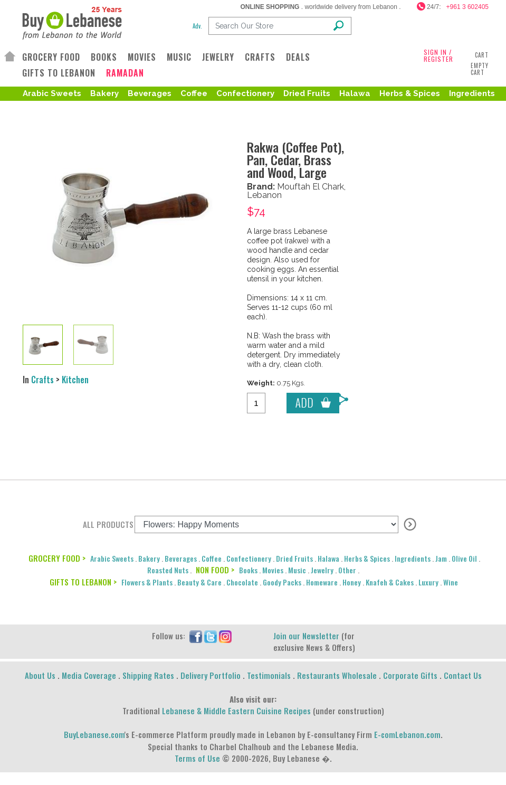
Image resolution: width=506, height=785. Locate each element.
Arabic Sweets (52, 93)
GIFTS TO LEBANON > (83, 582)
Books (248, 569)
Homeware (322, 582)
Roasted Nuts (95, 110)
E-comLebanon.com (407, 734)
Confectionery (245, 93)
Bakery (104, 93)
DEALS (298, 57)
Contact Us (463, 675)
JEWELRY (218, 57)
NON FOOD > (215, 569)
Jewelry (322, 569)
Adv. (197, 26)
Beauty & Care (199, 582)
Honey (351, 582)
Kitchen (75, 379)
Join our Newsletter (306, 635)
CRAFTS (260, 57)
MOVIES (142, 57)
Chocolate (242, 582)
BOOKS (104, 57)
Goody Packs (282, 582)
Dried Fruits (306, 93)
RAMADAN (125, 73)
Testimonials (269, 675)
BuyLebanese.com (94, 734)
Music (297, 569)
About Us (40, 675)
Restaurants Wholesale (337, 675)
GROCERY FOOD (51, 57)
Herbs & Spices (409, 93)
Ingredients (472, 93)
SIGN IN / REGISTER (438, 55)
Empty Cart (480, 69)
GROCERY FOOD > (56, 558)
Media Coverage (89, 675)
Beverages (149, 93)
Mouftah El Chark (310, 187)
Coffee (193, 93)
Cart (482, 55)
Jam (441, 558)
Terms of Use (197, 758)
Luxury (428, 582)
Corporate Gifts (410, 675)
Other (347, 569)
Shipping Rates (148, 675)
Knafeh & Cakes (390, 582)
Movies (272, 569)
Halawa (354, 93)
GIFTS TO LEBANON (59, 73)
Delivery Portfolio (210, 675)
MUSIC (179, 57)
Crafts (42, 379)
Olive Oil (42, 110)
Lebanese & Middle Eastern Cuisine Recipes (236, 710)
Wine (450, 582)
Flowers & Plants (147, 582)
